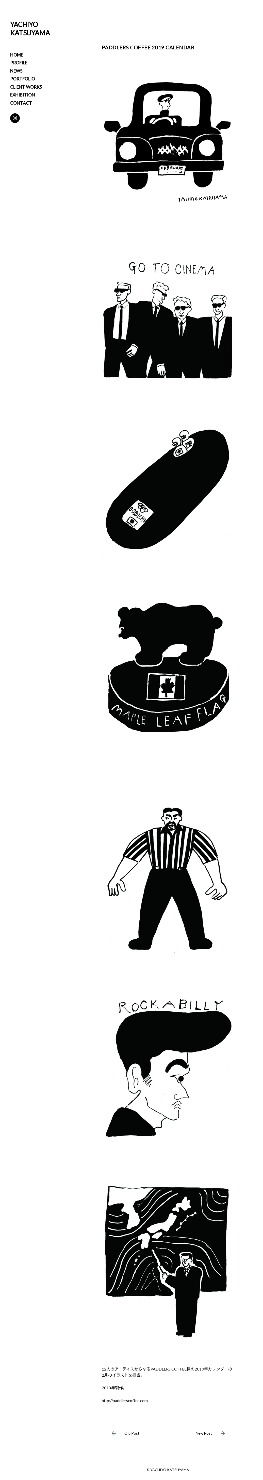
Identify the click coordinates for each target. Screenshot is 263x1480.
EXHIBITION (22, 95)
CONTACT (21, 103)
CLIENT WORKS (26, 87)
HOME (16, 55)
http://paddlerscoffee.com (125, 1400)
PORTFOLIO (22, 78)
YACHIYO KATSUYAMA (30, 28)
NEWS (16, 71)
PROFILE (18, 62)
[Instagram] (15, 118)
